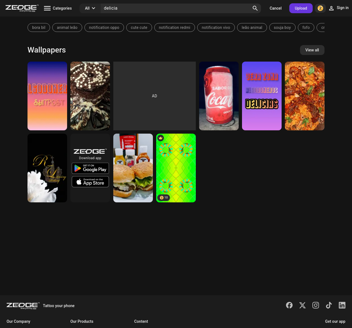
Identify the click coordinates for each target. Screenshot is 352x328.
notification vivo (216, 27)
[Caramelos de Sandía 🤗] (176, 168)
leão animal (252, 27)
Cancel (276, 8)
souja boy (282, 27)
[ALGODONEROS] (262, 96)
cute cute (139, 27)
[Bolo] (90, 96)
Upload (301, 8)
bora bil (38, 27)
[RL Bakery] (47, 168)
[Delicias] (304, 96)
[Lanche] (133, 168)
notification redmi (174, 27)
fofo (306, 27)
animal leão (67, 27)
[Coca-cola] (219, 96)
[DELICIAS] (47, 96)
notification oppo (104, 27)
